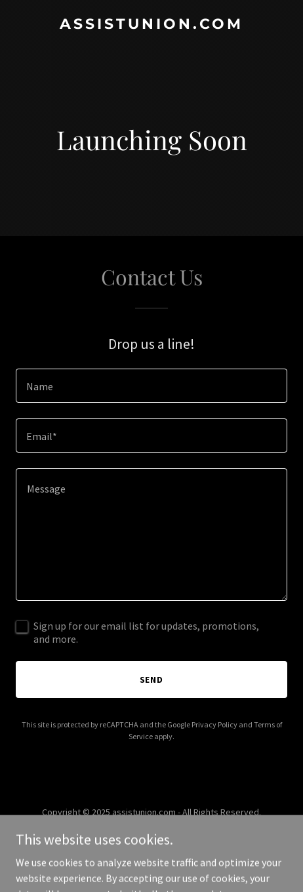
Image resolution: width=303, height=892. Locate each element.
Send (152, 679)
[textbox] (151, 386)
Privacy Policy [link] (214, 724)
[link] (151, 24)
